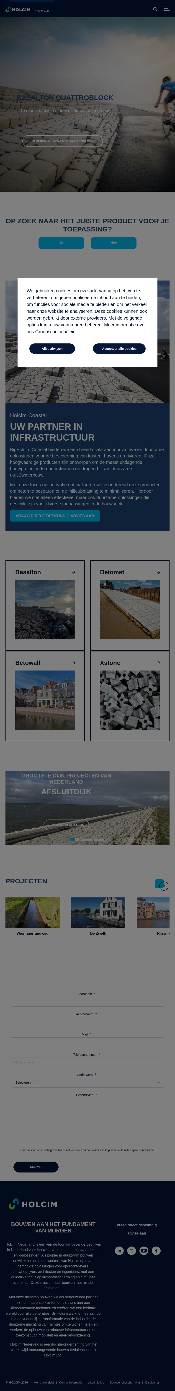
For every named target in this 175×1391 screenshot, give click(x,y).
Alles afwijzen (52, 348)
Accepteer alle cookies (119, 348)
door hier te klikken (99, 332)
